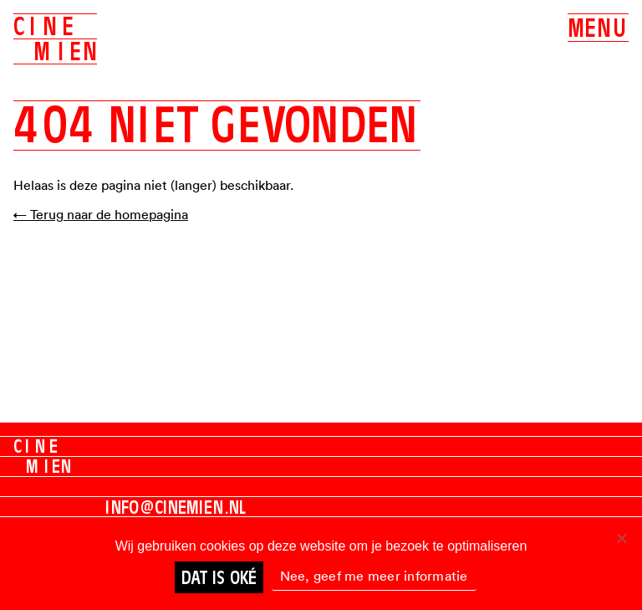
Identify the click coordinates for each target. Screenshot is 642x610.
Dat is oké (219, 577)
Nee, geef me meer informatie (374, 575)
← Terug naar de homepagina (100, 214)
